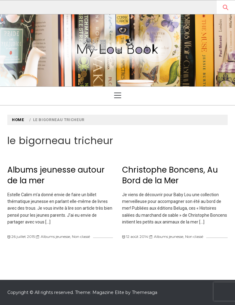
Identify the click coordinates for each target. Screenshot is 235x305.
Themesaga (144, 292)
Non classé (81, 236)
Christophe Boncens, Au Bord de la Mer (170, 175)
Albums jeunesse (55, 236)
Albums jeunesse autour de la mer (56, 175)
